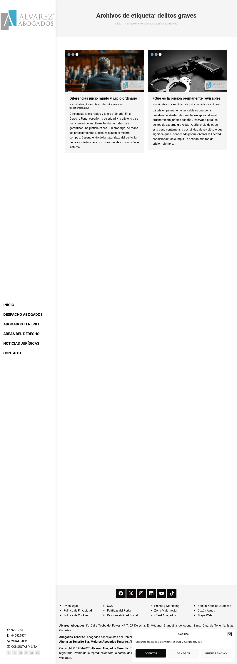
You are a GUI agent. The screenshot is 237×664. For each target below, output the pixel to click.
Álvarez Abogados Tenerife (109, 648)
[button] (229, 634)
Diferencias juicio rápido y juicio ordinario (103, 98)
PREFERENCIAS (216, 653)
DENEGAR (183, 653)
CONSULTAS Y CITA (21, 646)
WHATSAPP (16, 641)
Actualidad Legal (78, 104)
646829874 (16, 635)
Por (106, 104)
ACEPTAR (150, 653)
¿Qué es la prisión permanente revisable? (187, 98)
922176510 (16, 630)
